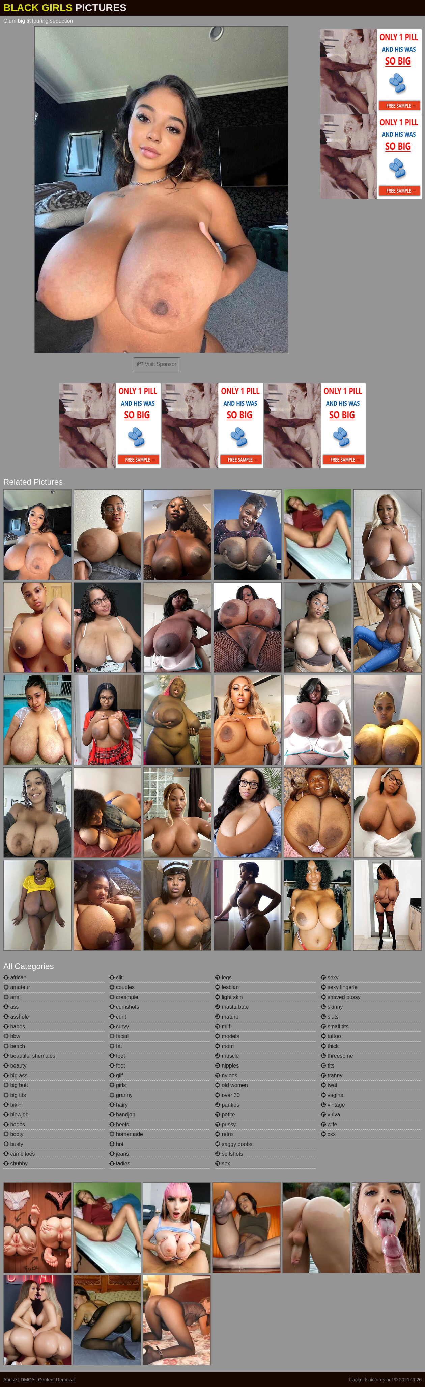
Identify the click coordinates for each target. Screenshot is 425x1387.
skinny (332, 1007)
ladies (119, 1163)
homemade (126, 1134)
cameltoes (19, 1154)
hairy (118, 1105)
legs (223, 977)
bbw (11, 1036)
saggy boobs (233, 1144)
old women (231, 1085)
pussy (225, 1124)
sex (222, 1163)
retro (224, 1134)
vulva (330, 1115)
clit (116, 977)
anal (12, 997)
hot (116, 1144)
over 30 (227, 1095)
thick (330, 1046)
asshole (16, 1017)
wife (329, 1124)
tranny (332, 1075)
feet (117, 1056)
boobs (14, 1124)
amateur (16, 987)
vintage (333, 1105)
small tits (335, 1026)
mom (224, 1046)
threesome (337, 1056)
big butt (15, 1085)
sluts (330, 1017)
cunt (117, 1017)
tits (328, 1066)
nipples (227, 1066)
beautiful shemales (29, 1056)
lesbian (227, 987)
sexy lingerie (339, 987)
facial (119, 1036)
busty (13, 1144)
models (227, 1036)
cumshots (124, 1007)
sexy (330, 977)
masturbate (232, 1007)
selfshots (229, 1154)
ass (11, 1007)
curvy (119, 1026)
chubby (15, 1163)
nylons (226, 1075)
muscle (227, 1056)
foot (117, 1066)
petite (225, 1115)
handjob (122, 1115)
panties (227, 1105)
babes (14, 1026)
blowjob (16, 1115)
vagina (332, 1095)
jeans (119, 1154)
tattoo (331, 1036)
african (14, 977)
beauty (14, 1066)
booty (13, 1134)
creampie (123, 997)
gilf (116, 1075)
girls (117, 1085)
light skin (229, 997)
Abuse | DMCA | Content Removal (39, 1379)
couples (122, 987)
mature (226, 1017)
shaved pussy (341, 997)
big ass (15, 1075)
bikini (13, 1105)
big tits (14, 1095)
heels (119, 1124)
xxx (328, 1134)
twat (329, 1085)
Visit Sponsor (156, 364)
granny (121, 1095)
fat (115, 1046)
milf (222, 1026)
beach (14, 1046)
